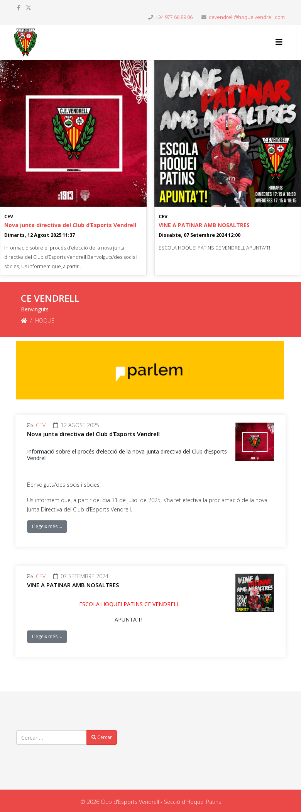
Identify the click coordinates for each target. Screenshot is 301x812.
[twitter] (28, 7)
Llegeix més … (47, 526)
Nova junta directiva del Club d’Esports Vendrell (70, 225)
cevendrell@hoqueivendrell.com (247, 17)
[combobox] (51, 737)
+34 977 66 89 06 (174, 17)
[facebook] (18, 7)
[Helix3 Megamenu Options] (279, 42)
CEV (8, 216)
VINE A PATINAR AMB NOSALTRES (204, 225)
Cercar (101, 737)
